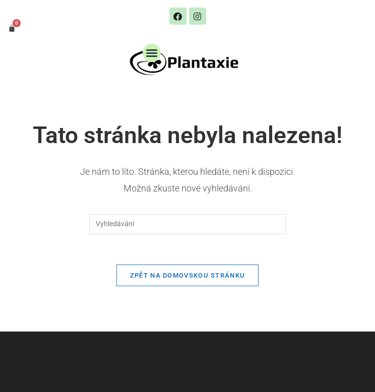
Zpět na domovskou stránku (187, 275)
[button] (152, 53)
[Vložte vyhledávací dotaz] (187, 224)
